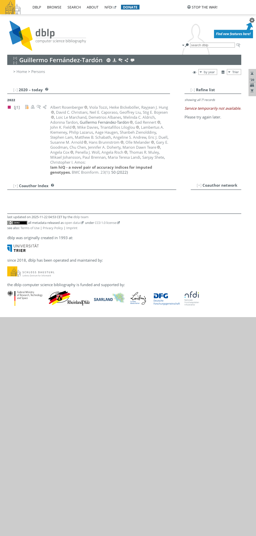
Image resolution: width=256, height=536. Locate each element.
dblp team (80, 217)
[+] (199, 185)
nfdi (108, 7)
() (90, 172)
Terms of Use (30, 228)
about (92, 7)
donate (130, 7)
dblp (36, 7)
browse (54, 7)
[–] (192, 89)
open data (72, 222)
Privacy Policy (53, 228)
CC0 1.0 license (105, 222)
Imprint (72, 228)
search (74, 7)
